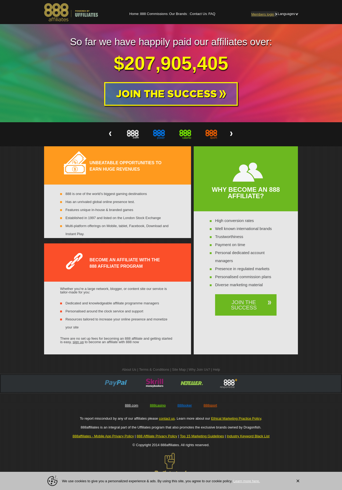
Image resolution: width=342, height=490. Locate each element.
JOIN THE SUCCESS (244, 305)
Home (134, 14)
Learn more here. (246, 481)
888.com (131, 405)
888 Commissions (154, 14)
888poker (184, 405)
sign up (78, 342)
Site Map (179, 370)
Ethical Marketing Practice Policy (236, 418)
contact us (167, 418)
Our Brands (178, 14)
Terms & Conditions (154, 370)
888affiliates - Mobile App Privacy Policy (103, 436)
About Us (129, 370)
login (264, 14)
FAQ (211, 14)
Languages (286, 14)
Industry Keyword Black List (248, 436)
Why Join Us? (199, 370)
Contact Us (198, 14)
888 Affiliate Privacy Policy (157, 436)
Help (216, 370)
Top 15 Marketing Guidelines (202, 436)
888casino (158, 405)
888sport (210, 405)
